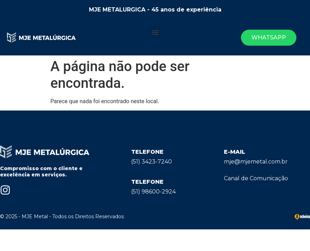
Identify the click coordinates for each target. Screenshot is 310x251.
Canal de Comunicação (256, 178)
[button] (155, 32)
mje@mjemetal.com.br (256, 161)
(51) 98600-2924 (153, 191)
